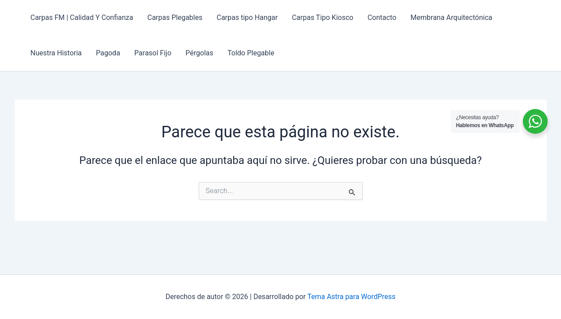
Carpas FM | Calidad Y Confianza (82, 17)
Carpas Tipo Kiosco (322, 17)
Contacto (382, 17)
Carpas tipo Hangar (247, 17)
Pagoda (108, 53)
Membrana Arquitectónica (451, 17)
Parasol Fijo (152, 53)
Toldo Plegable (251, 53)
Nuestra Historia (56, 53)
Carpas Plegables (174, 17)
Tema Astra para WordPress (351, 296)
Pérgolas (199, 53)
